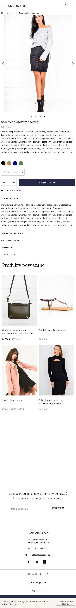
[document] (38, 603)
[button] (6, 63)
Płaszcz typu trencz (12, 400)
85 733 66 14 (41, 548)
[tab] (38, 198)
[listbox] (13, 163)
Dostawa (5, 247)
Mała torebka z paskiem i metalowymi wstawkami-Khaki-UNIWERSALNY (18, 332)
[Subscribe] (58, 508)
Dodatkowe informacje (12, 233)
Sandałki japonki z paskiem (52, 330)
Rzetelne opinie (8, 240)
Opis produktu (8, 199)
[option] (3, 163)
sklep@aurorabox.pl (41, 555)
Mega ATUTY (6, 254)
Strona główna (7, 13)
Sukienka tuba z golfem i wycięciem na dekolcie (51, 402)
